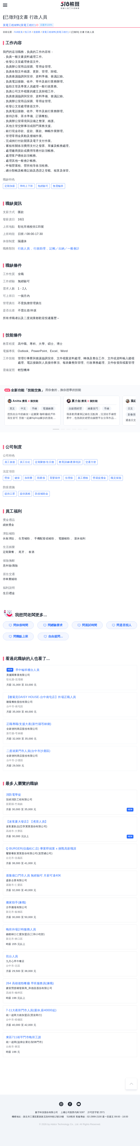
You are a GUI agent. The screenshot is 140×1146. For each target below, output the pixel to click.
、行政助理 (38, 248)
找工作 (28, 32)
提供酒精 (25, 493)
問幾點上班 (20, 636)
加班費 (28, 477)
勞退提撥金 (99, 477)
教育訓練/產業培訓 (70, 462)
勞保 (7, 477)
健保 (17, 477)
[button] (56, 429)
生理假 (69, 477)
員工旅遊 (10, 462)
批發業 (37, 32)
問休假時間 (20, 625)
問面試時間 (89, 625)
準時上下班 (26, 185)
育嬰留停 (55, 477)
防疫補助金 (41, 493)
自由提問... (55, 636)
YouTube (79, 1104)
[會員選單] (135, 5)
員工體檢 (83, 477)
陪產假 (41, 477)
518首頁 (18, 32)
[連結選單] (5, 5)
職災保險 (116, 477)
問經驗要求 (55, 625)
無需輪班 (58, 185)
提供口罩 (10, 493)
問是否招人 (123, 625)
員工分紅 (25, 462)
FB (70, 1104)
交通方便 (90, 462)
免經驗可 (43, 185)
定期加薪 (10, 185)
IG (61, 1104)
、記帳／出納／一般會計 (62, 248)
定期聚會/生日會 (44, 462)
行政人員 (24, 248)
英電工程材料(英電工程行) (55, 32)
